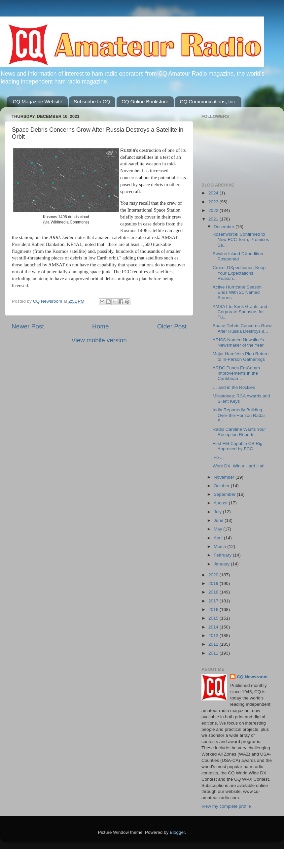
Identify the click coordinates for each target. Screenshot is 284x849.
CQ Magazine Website (37, 101)
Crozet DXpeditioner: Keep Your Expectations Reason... (239, 273)
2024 (214, 192)
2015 (214, 618)
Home (100, 326)
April (219, 537)
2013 (214, 635)
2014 (214, 627)
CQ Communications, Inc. (208, 101)
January (222, 563)
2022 (214, 210)
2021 (214, 219)
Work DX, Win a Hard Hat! (239, 465)
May (218, 528)
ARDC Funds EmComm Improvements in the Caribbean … (236, 373)
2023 (214, 201)
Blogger (177, 832)
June (219, 520)
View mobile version (99, 340)
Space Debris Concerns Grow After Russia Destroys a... (242, 328)
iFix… (218, 457)
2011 (214, 653)
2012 (214, 644)
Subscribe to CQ (92, 101)
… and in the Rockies (234, 387)
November (224, 477)
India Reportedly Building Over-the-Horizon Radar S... (239, 415)
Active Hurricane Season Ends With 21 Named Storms (237, 292)
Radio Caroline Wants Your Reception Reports (239, 432)
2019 (214, 583)
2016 (214, 609)
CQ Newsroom (252, 676)
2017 (214, 600)
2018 (214, 592)
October (222, 485)
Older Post (172, 326)
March (220, 546)
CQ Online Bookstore (145, 101)
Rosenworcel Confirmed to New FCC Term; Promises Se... (241, 239)
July (218, 511)
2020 (214, 574)
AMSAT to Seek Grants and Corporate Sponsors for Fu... (240, 312)
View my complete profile (226, 806)
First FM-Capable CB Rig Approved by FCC (238, 446)
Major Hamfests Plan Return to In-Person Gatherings (241, 356)
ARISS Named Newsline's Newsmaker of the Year (238, 342)
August (221, 502)
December (224, 226)
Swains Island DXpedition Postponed (238, 256)
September (225, 494)
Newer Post (28, 326)
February (223, 555)
